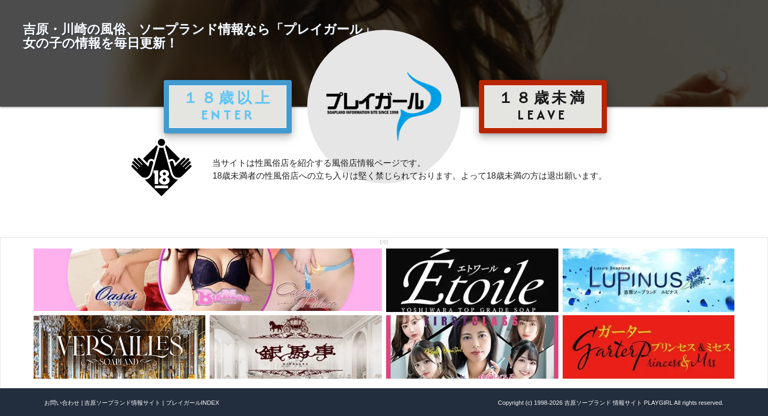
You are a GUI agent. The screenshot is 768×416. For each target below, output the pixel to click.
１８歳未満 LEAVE (543, 106)
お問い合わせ (61, 402)
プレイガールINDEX (192, 402)
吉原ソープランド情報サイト (122, 402)
